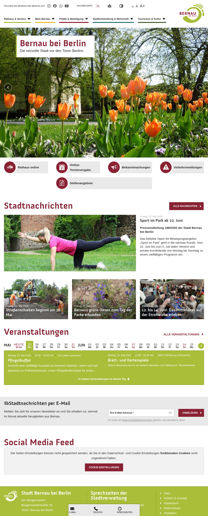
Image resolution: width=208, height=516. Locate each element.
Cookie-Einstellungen (104, 468)
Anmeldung (192, 413)
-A (132, 6)
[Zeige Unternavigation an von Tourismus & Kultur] (158, 20)
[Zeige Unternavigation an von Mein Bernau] (51, 20)
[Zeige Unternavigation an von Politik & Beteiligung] (83, 20)
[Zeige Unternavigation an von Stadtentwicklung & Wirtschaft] (127, 20)
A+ (142, 6)
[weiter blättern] (201, 346)
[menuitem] (49, 6)
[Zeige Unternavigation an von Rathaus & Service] (28, 20)
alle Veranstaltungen (183, 334)
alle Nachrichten (187, 206)
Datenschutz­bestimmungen (137, 420)
